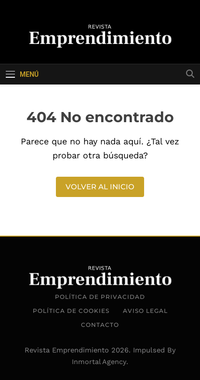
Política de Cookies (71, 310)
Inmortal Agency (99, 362)
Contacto (100, 324)
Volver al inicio (100, 186)
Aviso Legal (145, 310)
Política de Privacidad (100, 296)
